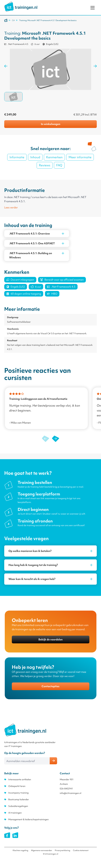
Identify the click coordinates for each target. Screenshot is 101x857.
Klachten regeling (20, 850)
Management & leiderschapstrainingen (28, 819)
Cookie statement (80, 850)
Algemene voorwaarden (41, 850)
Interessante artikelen (19, 779)
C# (13, 20)
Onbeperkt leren (16, 786)
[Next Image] (95, 66)
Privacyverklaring (62, 850)
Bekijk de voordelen (50, 639)
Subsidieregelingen (18, 806)
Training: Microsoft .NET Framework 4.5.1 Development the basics (47, 20)
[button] (55, 439)
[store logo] (20, 7)
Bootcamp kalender (18, 799)
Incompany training (18, 792)
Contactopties (50, 686)
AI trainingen (15, 812)
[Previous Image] (5, 66)
